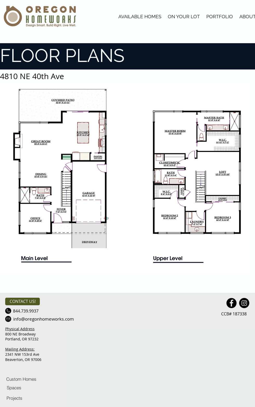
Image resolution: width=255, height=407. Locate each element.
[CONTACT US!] (22, 301)
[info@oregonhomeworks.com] (43, 319)
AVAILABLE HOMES (139, 16)
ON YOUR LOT (184, 16)
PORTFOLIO (219, 16)
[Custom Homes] (21, 379)
